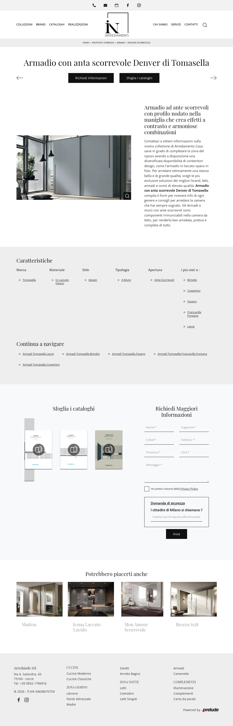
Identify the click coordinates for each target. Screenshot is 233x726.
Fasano (192, 301)
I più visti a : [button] (190, 270)
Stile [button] (85, 270)
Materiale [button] (57, 270)
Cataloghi (57, 24)
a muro (126, 280)
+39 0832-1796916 (33, 683)
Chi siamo (160, 24)
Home (86, 42)
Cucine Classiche (79, 679)
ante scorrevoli (164, 280)
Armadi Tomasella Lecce (38, 354)
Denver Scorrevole (139, 42)
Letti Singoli (128, 699)
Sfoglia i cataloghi (139, 78)
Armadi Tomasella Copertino (41, 365)
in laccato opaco (62, 281)
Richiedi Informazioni (91, 78)
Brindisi (192, 280)
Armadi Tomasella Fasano (128, 354)
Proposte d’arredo (103, 42)
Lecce (191, 326)
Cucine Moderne (79, 673)
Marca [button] (21, 270)
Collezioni (24, 24)
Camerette (181, 674)
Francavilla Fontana (194, 314)
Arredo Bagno (130, 674)
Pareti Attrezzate (79, 699)
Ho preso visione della (174, 489)
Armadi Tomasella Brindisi (83, 354)
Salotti (124, 668)
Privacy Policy (189, 489)
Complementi (183, 693)
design (93, 280)
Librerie (72, 693)
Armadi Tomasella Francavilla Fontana (182, 354)
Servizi (176, 24)
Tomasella (29, 280)
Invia (176, 534)
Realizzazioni (78, 24)
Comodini (127, 693)
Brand (40, 24)
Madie (71, 704)
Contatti (191, 24)
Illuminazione (183, 688)
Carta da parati (184, 699)
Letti (123, 688)
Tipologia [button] (122, 270)
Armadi (121, 42)
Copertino (193, 291)
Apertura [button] (155, 270)
